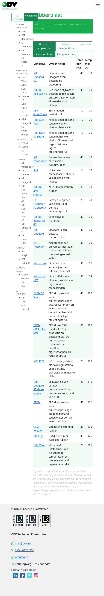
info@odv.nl (23, 543)
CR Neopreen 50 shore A (39, 203)
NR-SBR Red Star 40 (23, 212)
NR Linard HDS (24, 239)
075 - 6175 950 (24, 550)
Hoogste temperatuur (44, 46)
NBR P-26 (39, 361)
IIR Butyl (38, 436)
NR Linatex (39, 263)
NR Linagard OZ (26, 227)
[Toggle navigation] (97, 6)
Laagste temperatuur (66, 46)
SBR (23, 31)
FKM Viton (39, 445)
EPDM (24, 142)
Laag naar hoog (44, 54)
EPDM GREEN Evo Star (39, 329)
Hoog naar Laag (66, 54)
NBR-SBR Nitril (24, 88)
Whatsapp (21, 557)
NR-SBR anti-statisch (38, 190)
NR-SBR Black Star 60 (24, 193)
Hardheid (85, 44)
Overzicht (18, 17)
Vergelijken (31, 15)
